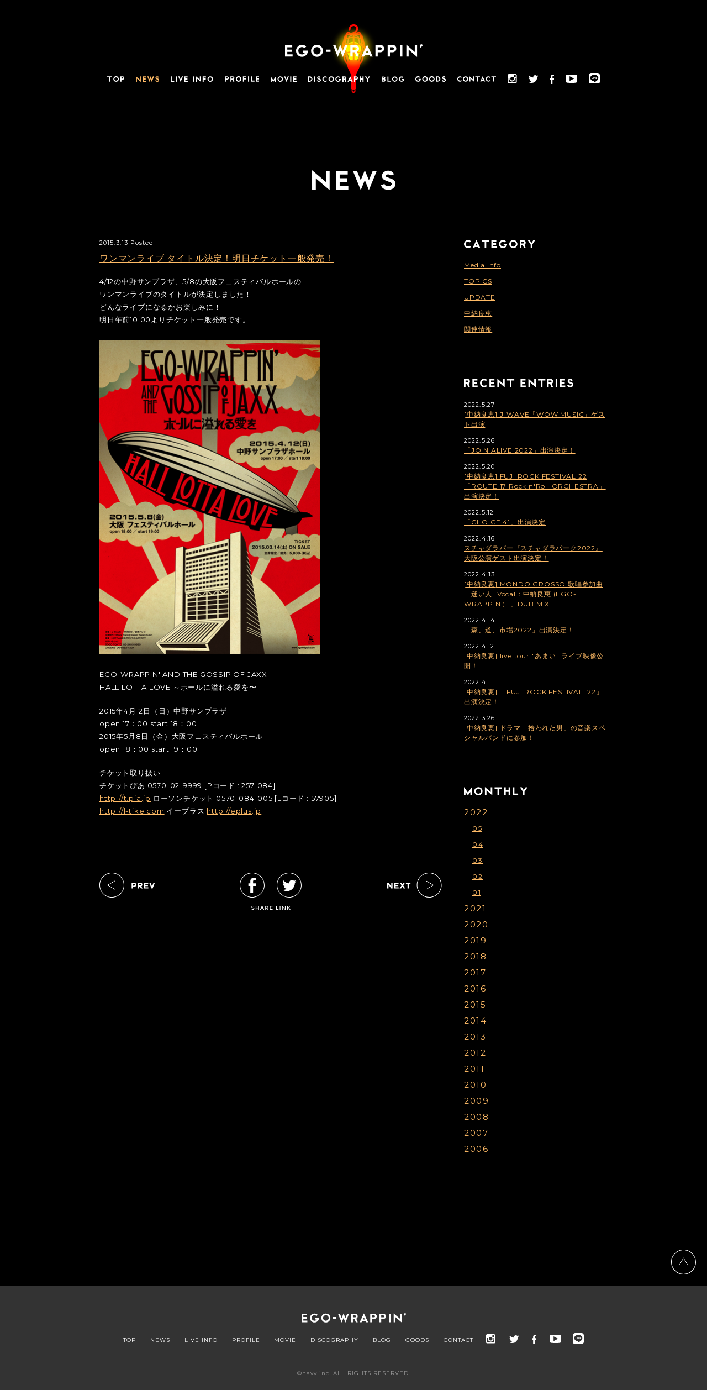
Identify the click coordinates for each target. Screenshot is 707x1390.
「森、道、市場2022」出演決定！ (519, 630)
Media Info (482, 265)
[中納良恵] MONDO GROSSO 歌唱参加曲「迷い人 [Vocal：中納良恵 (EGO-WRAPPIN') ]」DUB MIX (533, 594)
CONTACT (458, 1340)
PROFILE (246, 1340)
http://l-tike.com (132, 810)
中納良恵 (478, 313)
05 (477, 828)
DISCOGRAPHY (334, 1340)
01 (476, 892)
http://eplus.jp (234, 810)
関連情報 (478, 329)
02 (477, 876)
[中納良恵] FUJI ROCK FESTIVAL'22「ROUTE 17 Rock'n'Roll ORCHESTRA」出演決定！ (535, 486)
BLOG (382, 1340)
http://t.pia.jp (125, 798)
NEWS (160, 1340)
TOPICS (478, 281)
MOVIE (285, 1340)
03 (477, 860)
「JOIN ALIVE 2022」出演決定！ (520, 450)
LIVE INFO (201, 1340)
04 (477, 844)
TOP (129, 1340)
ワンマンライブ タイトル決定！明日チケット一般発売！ (216, 258)
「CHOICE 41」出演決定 (505, 522)
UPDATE (479, 297)
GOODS (417, 1340)
